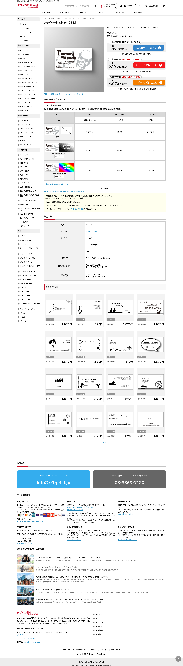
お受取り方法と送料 (77, 209)
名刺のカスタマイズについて (58, 184)
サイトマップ (115, 641)
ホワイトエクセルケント (28, 275)
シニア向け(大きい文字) (28, 94)
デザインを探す (63, 12)
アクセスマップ (22, 626)
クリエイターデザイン (27, 66)
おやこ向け (24, 74)
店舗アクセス (24, 175)
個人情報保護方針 (79, 641)
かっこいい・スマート (27, 129)
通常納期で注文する (148, 47)
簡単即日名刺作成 (26, 214)
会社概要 (99, 605)
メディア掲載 (100, 613)
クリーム (23, 244)
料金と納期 (24, 163)
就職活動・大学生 (26, 62)
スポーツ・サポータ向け (28, 90)
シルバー (23, 317)
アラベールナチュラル (27, 262)
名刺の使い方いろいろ (28, 200)
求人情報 (99, 625)
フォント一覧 (24, 183)
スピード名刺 (45, 12)
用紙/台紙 (24, 179)
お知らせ (99, 617)
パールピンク (24, 287)
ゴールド (23, 313)
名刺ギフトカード (26, 226)
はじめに (23, 24)
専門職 (22, 58)
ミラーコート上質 (26, 254)
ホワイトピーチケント (27, 279)
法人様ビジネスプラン (28, 218)
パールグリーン (25, 299)
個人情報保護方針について (127, 531)
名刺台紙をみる (64, 191)
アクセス (99, 609)
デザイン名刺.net (49, 18)
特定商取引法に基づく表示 (98, 641)
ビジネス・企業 (25, 50)
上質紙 (22, 236)
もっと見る (105, 443)
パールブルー (25, 295)
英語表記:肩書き (26, 187)
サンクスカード (25, 102)
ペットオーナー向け (27, 78)
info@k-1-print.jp (109, 7)
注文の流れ (24, 155)
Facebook (101, 645)
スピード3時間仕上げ (148, 82)
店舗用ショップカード (27, 98)
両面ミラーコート (26, 283)
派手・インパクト (25, 145)
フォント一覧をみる (77, 191)
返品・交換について (74, 531)
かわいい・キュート (26, 133)
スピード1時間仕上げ (149, 65)
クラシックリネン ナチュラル (30, 271)
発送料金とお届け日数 (75, 501)
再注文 (101, 12)
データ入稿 (82, 12)
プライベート (24, 54)
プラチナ (23, 321)
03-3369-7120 (129, 474)
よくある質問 (25, 171)
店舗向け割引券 (26, 106)
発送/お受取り (119, 12)
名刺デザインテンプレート (65, 18)
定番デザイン (25, 121)
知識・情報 (138, 12)
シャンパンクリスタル (27, 309)
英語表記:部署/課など (28, 191)
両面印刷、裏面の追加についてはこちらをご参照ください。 (65, 94)
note (79, 645)
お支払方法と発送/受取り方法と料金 (30, 512)
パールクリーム (25, 291)
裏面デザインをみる (51, 191)
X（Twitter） (89, 645)
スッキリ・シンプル (26, 125)
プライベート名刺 (81, 18)
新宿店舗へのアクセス (125, 505)
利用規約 (66, 641)
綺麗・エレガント (26, 136)
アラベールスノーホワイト (29, 258)
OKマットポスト (26, 240)
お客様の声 (24, 204)
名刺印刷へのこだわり (28, 159)
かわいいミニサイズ (27, 70)
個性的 (22, 141)
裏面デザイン (59, 156)
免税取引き (24, 222)
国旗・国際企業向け (27, 86)
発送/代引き (24, 167)
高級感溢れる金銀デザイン (29, 82)
